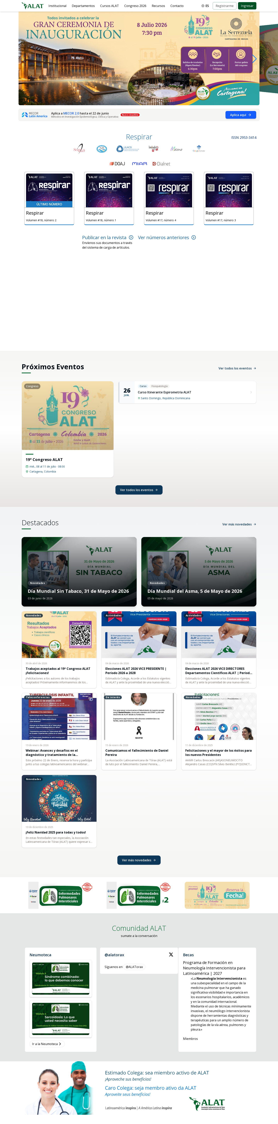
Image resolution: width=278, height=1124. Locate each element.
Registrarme (225, 6)
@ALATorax (134, 967)
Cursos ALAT (109, 6)
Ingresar (247, 6)
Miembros (190, 1039)
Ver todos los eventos (237, 368)
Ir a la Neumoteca (47, 1044)
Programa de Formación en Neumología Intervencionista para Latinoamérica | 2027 (214, 968)
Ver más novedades (239, 524)
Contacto (177, 6)
